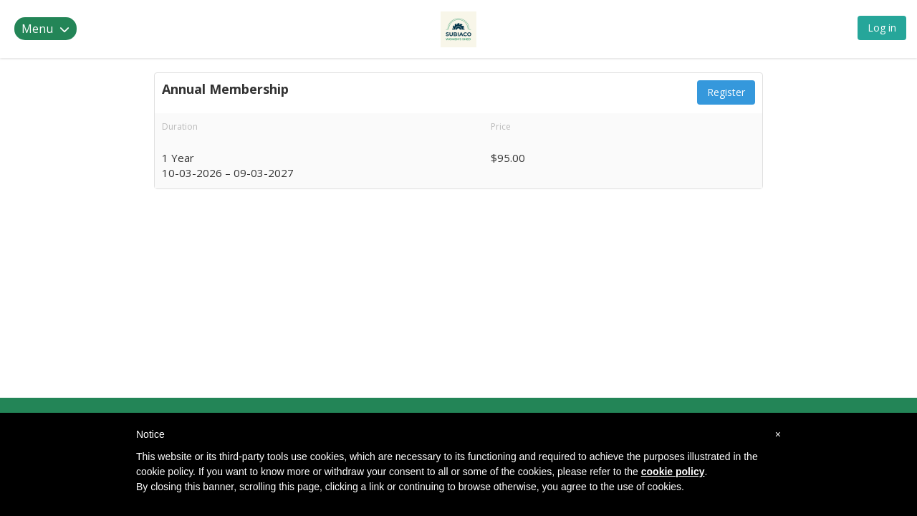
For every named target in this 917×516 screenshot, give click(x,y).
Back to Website (559, 28)
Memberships (338, 28)
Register (726, 92)
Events (406, 28)
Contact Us (468, 28)
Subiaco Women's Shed (110, 29)
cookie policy (673, 471)
